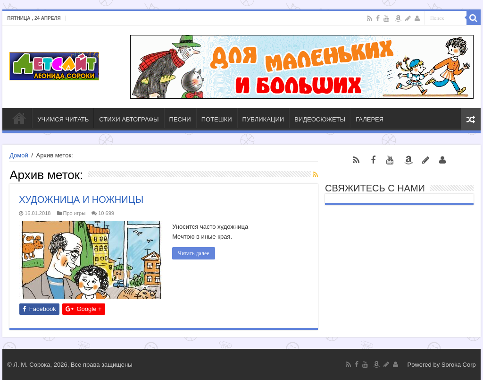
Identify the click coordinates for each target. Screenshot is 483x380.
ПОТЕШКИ (216, 119)
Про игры (74, 213)
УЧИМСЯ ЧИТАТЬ (63, 119)
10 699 (106, 213)
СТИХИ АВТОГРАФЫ (128, 119)
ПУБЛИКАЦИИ (263, 119)
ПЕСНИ (180, 119)
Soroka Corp (458, 364)
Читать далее (193, 253)
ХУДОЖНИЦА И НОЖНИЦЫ (81, 199)
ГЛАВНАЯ (19, 118)
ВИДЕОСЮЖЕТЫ (319, 119)
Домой (18, 155)
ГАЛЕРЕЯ (369, 119)
